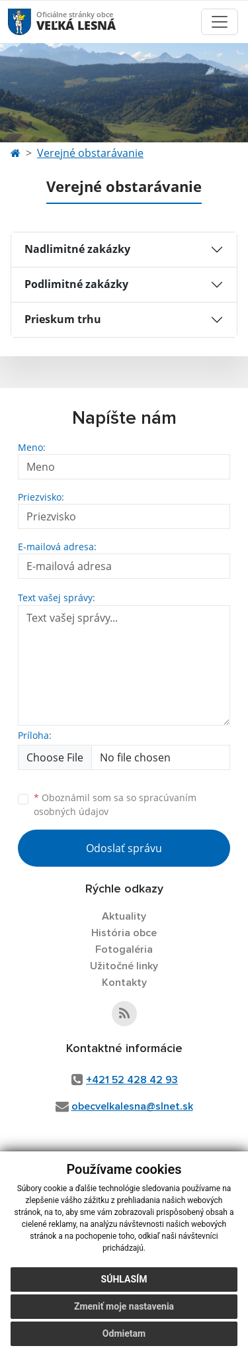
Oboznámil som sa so (115, 804)
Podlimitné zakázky (76, 284)
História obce (124, 933)
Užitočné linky (124, 966)
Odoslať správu (124, 848)
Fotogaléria (124, 949)
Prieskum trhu (62, 319)
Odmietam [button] (124, 1333)
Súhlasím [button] (124, 1279)
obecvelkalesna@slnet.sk (132, 1106)
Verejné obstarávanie (90, 153)
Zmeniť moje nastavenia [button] (124, 1306)
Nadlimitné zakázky (77, 249)
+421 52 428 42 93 (132, 1080)
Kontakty (124, 982)
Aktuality (124, 916)
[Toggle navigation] (219, 22)
